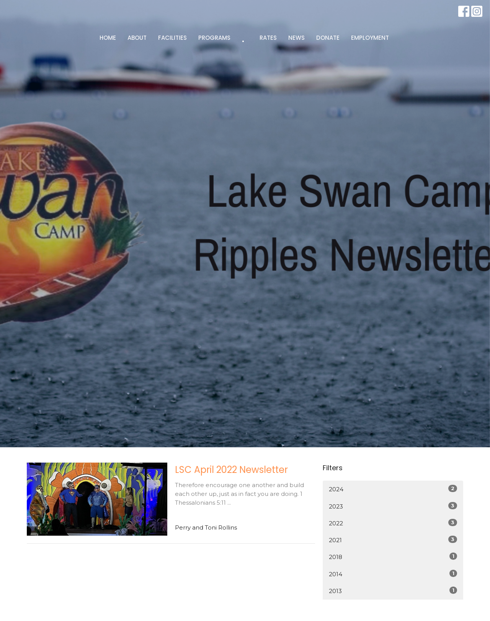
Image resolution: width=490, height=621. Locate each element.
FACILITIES (172, 38)
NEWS (296, 38)
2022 (393, 523)
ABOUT (137, 38)
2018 (393, 557)
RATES (268, 38)
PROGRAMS (214, 38)
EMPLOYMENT (370, 38)
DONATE (328, 38)
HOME (108, 38)
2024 (393, 489)
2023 (393, 506)
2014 (393, 574)
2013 (393, 591)
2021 (393, 540)
